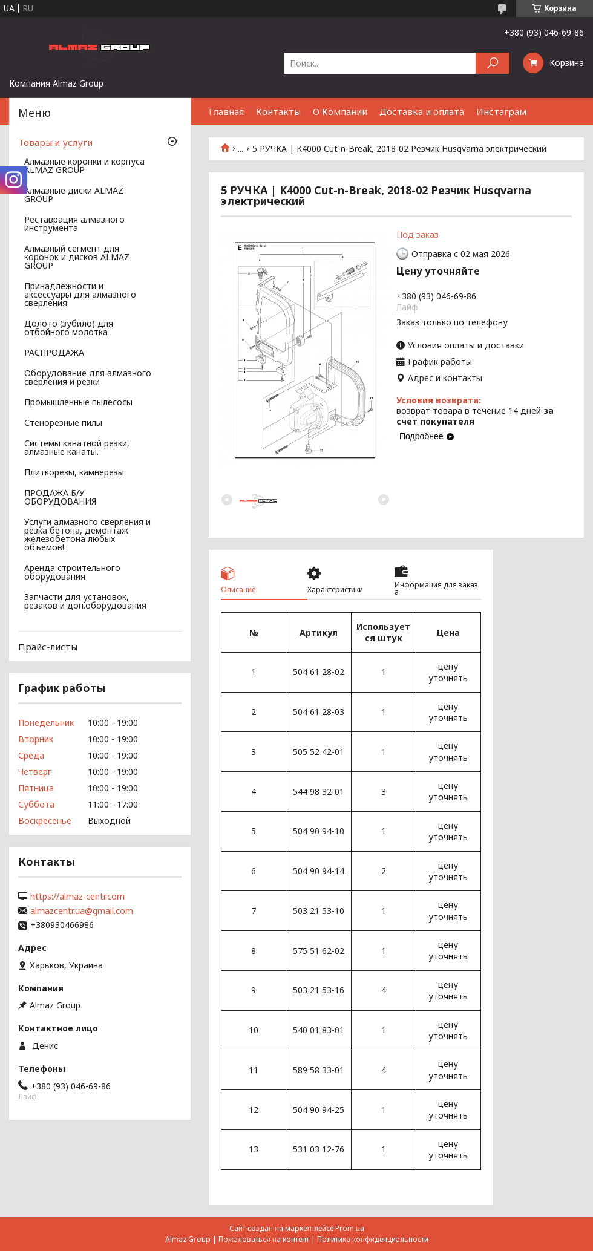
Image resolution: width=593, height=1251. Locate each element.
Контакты (278, 111)
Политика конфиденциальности (372, 1239)
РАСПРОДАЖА (54, 353)
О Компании (340, 111)
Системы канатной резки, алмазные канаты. (76, 448)
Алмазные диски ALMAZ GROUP (73, 195)
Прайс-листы (47, 647)
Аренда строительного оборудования (72, 573)
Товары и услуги (55, 142)
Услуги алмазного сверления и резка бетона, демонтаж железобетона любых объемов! (87, 535)
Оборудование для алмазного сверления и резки (87, 378)
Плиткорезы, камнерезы (74, 473)
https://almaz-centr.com (77, 896)
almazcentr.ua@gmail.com (81, 911)
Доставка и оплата (421, 111)
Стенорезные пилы (63, 423)
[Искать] (492, 63)
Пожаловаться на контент (263, 1239)
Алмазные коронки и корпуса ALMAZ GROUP (84, 166)
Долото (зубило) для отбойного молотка (68, 328)
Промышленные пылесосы (78, 403)
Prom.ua (349, 1228)
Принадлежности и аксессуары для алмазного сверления (80, 295)
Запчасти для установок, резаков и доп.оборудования (85, 602)
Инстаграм (501, 111)
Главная (226, 111)
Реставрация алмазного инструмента (74, 224)
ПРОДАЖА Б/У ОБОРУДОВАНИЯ (60, 498)
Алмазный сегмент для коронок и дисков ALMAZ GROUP (76, 257)
